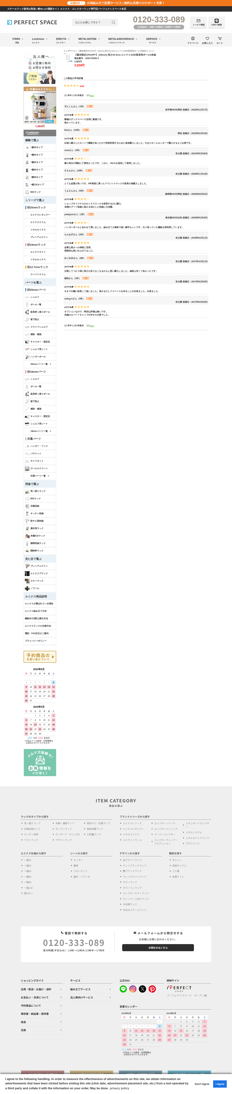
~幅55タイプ (34, 155)
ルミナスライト (38, 252)
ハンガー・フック (36, 446)
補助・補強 (33, 334)
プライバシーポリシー (36, 641)
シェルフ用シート (36, 349)
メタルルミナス (38, 229)
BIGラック (33, 192)
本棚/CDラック (35, 536)
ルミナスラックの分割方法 (38, 626)
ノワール (32, 588)
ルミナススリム (38, 222)
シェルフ (32, 297)
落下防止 (32, 319)
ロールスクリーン (36, 468)
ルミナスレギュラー (40, 214)
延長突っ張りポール (37, 312)
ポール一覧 (33, 304)
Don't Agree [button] (202, 1084)
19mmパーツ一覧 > (40, 431)
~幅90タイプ (34, 177)
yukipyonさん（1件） (75, 214)
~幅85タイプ (34, 170)
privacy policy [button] (119, 1088)
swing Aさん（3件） (74, 298)
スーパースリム (38, 274)
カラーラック (34, 581)
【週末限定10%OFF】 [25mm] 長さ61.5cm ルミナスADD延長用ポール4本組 (115, 54)
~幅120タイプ (34, 184)
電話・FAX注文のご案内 (37, 633)
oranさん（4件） (72, 150)
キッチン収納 (34, 513)
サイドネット (34, 461)
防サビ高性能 (34, 521)
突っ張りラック (35, 491)
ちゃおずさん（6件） (74, 234)
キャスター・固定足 (37, 342)
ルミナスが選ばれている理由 (39, 603)
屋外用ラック (34, 528)
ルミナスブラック (36, 573)
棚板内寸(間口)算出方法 (36, 618)
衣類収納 (32, 506)
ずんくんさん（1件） (74, 106)
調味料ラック (34, 551)
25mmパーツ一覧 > (40, 364)
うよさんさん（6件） (74, 191)
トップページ (69, 51)
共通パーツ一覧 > (39, 476)
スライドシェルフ (36, 327)
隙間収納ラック (35, 543)
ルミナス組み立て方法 (36, 611)
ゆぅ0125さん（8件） (75, 258)
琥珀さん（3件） (72, 278)
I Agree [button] (220, 1084)
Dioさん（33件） (72, 130)
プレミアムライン (39, 237)
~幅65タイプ (34, 162)
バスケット (33, 453)
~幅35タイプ (34, 147)
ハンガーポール (35, 356)
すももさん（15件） (74, 170)
